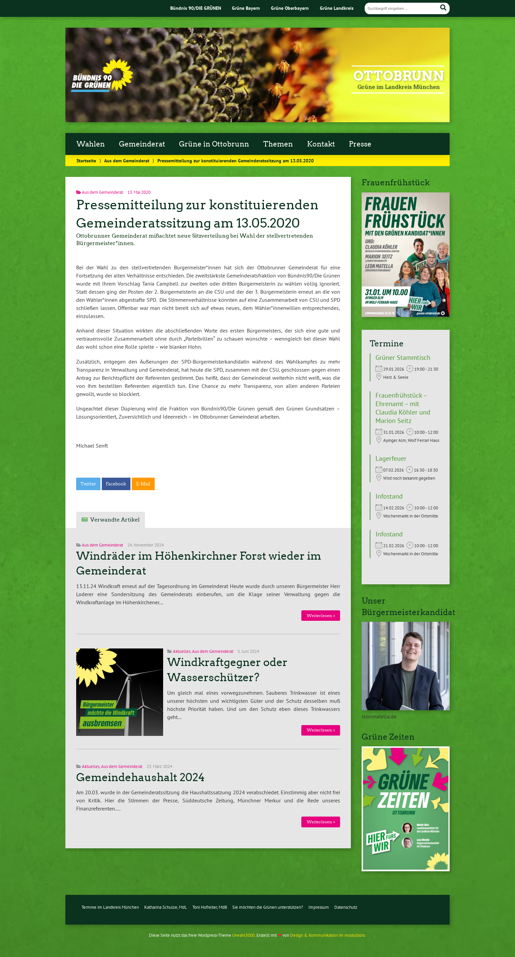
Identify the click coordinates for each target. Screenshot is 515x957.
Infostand (389, 496)
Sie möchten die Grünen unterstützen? (267, 907)
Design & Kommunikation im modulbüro (327, 935)
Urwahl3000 (243, 935)
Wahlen (91, 144)
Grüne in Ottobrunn (214, 144)
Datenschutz (345, 907)
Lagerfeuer (390, 458)
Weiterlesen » (321, 615)
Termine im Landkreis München (110, 907)
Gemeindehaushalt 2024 (140, 777)
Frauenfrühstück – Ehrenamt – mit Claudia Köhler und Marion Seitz (402, 408)
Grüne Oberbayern (290, 8)
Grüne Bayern (246, 8)
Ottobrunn (398, 76)
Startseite (86, 160)
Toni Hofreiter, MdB (209, 907)
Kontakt (321, 144)
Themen (278, 144)
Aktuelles (181, 651)
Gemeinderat (142, 144)
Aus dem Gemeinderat (126, 160)
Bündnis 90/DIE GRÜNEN (195, 8)
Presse (360, 144)
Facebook (116, 483)
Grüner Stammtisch (402, 357)
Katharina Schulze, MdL (165, 907)
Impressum (318, 907)
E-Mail (143, 483)
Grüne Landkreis (337, 8)
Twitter (88, 483)
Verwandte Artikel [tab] (115, 519)
